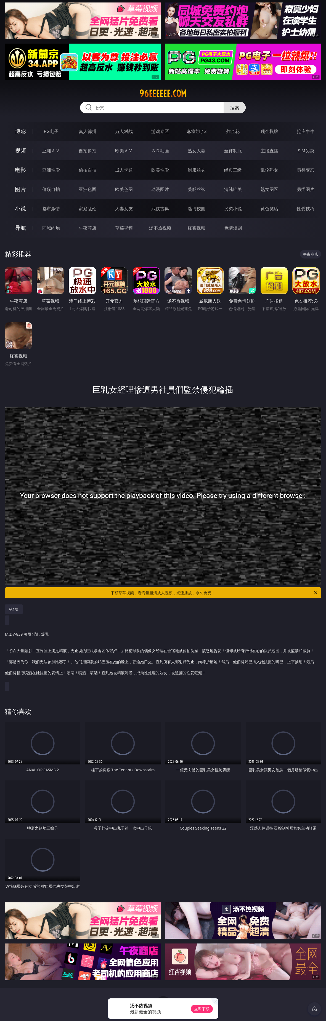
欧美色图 (124, 189)
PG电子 (51, 131)
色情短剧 (233, 228)
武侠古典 (160, 209)
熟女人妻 (196, 151)
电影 (20, 170)
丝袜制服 (233, 151)
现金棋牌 (269, 131)
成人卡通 (124, 170)
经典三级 (233, 170)
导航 (20, 227)
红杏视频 (196, 228)
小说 (20, 208)
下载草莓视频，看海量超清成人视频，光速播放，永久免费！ (214, 593)
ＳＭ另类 (305, 151)
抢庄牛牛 (305, 131)
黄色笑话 (269, 209)
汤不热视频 (160, 228)
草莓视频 (124, 228)
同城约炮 (51, 228)
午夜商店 (87, 228)
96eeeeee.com (162, 93)
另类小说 (233, 209)
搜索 (234, 108)
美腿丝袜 (196, 189)
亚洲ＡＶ (51, 151)
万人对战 (124, 131)
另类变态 (305, 170)
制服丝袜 (196, 170)
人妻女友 (124, 209)
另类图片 (305, 189)
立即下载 (202, 1008)
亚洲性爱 (51, 170)
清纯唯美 (233, 189)
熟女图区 (269, 189)
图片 (20, 189)
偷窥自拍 (51, 189)
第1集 (14, 609)
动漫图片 (160, 189)
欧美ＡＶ (124, 151)
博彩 (20, 131)
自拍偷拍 (87, 151)
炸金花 (233, 131)
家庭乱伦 (87, 209)
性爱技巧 (305, 209)
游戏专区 (160, 131)
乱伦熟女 (269, 170)
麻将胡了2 (197, 131)
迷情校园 (196, 209)
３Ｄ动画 (160, 151)
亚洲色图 (87, 189)
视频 (20, 150)
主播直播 (269, 151)
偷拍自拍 (87, 170)
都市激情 (51, 209)
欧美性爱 (160, 170)
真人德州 (87, 131)
